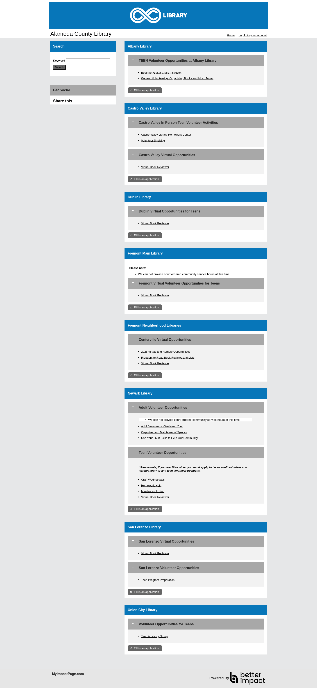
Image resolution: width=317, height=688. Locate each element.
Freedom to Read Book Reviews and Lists (167, 357)
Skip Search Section (66, 56)
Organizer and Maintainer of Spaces (164, 432)
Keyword (59, 60)
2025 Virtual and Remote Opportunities (166, 351)
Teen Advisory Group (154, 636)
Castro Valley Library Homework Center (166, 134)
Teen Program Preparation (158, 580)
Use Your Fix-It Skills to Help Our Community (169, 438)
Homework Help (151, 485)
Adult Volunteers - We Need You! (162, 426)
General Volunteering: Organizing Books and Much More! (177, 78)
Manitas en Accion (152, 491)
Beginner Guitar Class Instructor (161, 72)
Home (231, 35)
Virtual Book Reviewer (155, 167)
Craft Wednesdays (153, 479)
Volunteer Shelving (153, 140)
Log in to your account (253, 35)
